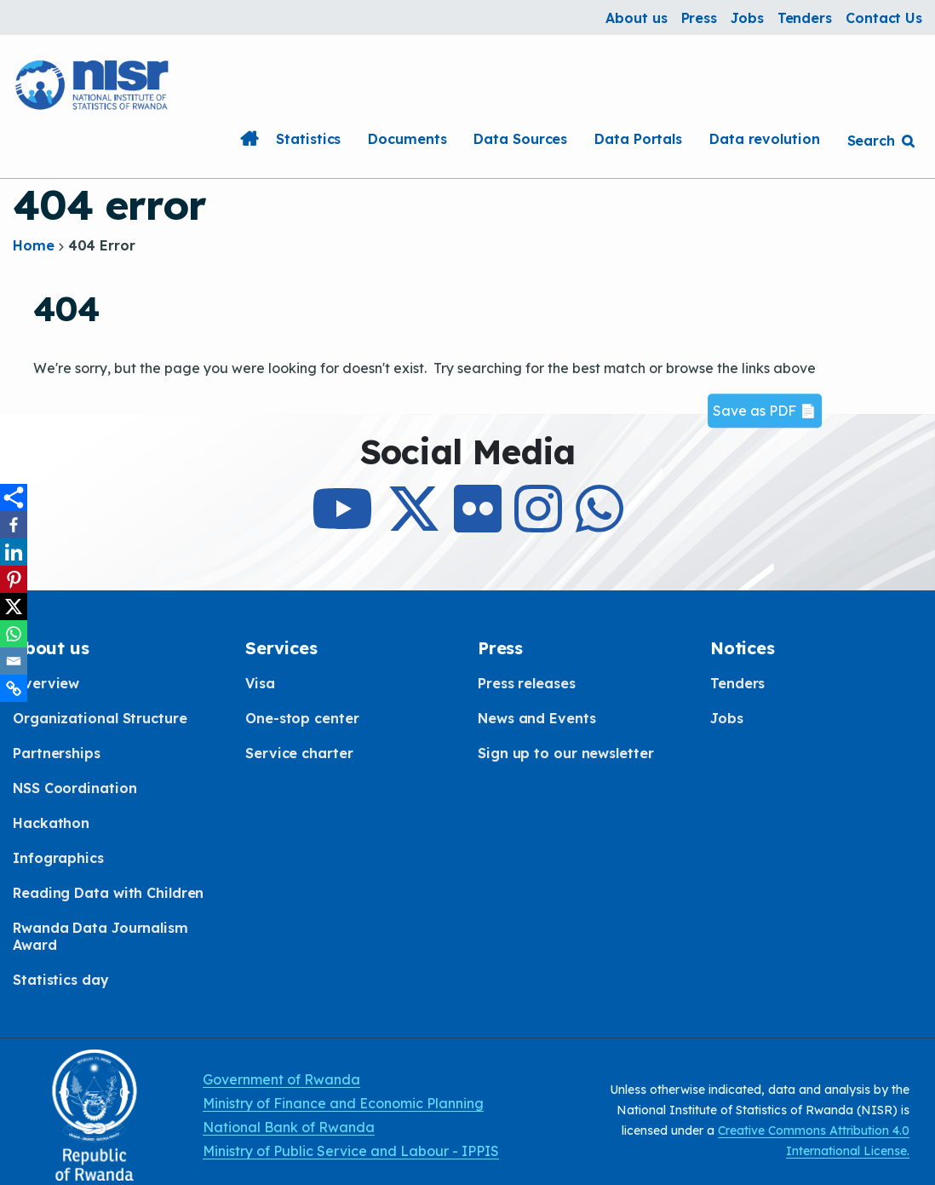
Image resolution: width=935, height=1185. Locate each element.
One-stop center (302, 718)
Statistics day (61, 979)
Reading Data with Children (108, 892)
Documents (407, 138)
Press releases (527, 683)
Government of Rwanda (281, 1079)
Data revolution (764, 138)
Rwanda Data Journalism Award (100, 936)
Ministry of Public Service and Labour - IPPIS (351, 1150)
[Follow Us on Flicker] (478, 524)
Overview (46, 683)
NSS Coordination (74, 788)
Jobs (747, 17)
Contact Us (884, 17)
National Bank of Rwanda (289, 1127)
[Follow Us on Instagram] (538, 524)
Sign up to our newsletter (566, 753)
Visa (260, 683)
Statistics (308, 138)
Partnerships (56, 753)
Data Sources (520, 138)
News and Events (537, 718)
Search (871, 140)
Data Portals (638, 138)
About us (636, 17)
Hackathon (51, 822)
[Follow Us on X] (414, 524)
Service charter (299, 753)
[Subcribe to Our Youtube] (342, 524)
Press (699, 17)
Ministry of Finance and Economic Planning (343, 1103)
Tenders (804, 17)
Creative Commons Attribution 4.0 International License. (813, 1141)
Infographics (58, 857)
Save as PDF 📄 (765, 410)
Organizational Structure (100, 718)
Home (248, 139)
